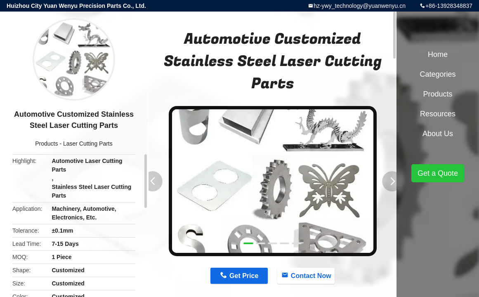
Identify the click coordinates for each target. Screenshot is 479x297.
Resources (437, 114)
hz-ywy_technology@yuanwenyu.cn (360, 5)
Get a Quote (438, 173)
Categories (437, 74)
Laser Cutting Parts (88, 143)
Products (46, 143)
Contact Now (311, 275)
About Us (437, 134)
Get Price (243, 275)
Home (438, 54)
